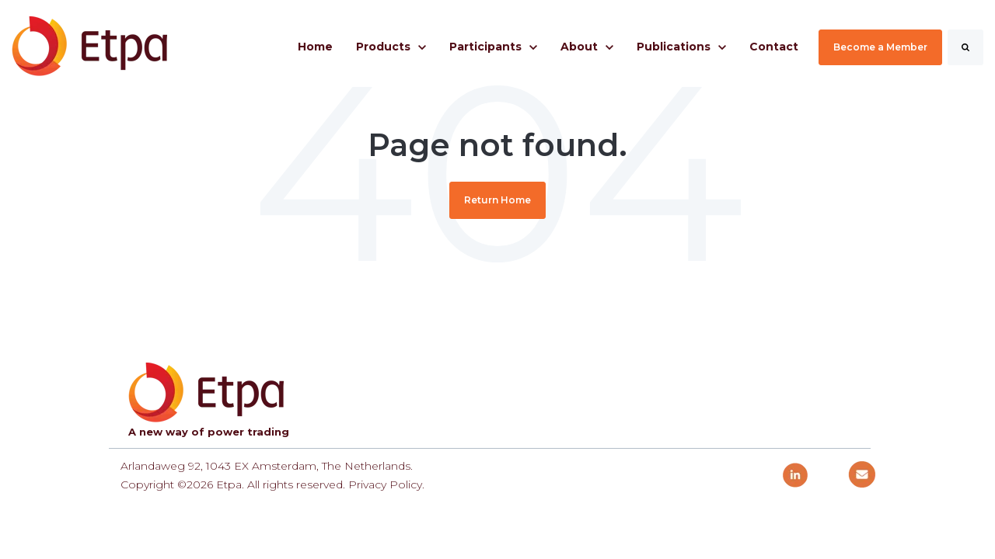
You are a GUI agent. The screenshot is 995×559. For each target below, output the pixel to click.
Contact (773, 47)
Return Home (497, 200)
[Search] (965, 47)
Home (315, 47)
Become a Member (880, 47)
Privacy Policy (385, 484)
